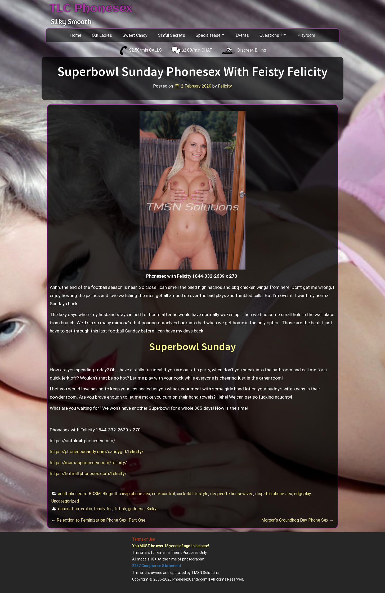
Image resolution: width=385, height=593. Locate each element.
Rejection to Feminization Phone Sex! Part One (98, 520)
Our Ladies (102, 35)
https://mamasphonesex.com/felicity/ (88, 462)
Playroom (306, 35)
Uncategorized (65, 501)
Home (75, 35)
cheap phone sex (134, 493)
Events (242, 35)
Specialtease (210, 35)
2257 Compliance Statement (156, 566)
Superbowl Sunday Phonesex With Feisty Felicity (192, 71)
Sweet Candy (135, 35)
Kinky (151, 508)
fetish (120, 508)
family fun (103, 508)
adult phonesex (72, 493)
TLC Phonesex (91, 9)
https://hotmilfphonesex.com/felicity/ (88, 473)
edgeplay (302, 493)
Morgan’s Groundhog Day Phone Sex (297, 520)
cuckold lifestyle (192, 493)
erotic (86, 508)
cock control (163, 493)
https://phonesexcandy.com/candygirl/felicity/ (97, 451)
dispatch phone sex (273, 493)
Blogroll (109, 493)
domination (68, 508)
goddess (136, 508)
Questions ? (272, 35)
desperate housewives (231, 493)
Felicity (225, 86)
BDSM (95, 493)
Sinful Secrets (171, 35)
